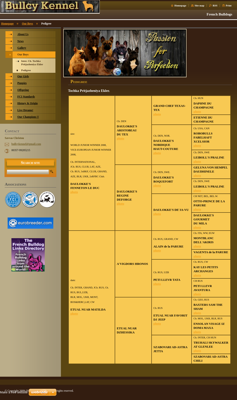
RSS (215, 5)
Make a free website (14, 392)
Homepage (180, 5)
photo (74, 192)
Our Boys (27, 23)
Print (229, 5)
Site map (199, 5)
